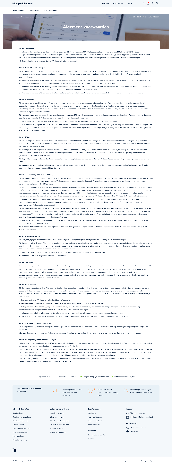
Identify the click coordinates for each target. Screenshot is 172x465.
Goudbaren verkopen (20, 421)
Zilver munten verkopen (21, 428)
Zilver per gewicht (56, 417)
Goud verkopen (18, 10)
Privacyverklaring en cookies (150, 461)
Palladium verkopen (20, 440)
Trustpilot (132, 431)
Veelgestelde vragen (95, 417)
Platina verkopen (50, 10)
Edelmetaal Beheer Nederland (139, 417)
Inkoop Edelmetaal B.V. (96, 435)
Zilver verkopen (34, 10)
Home (16, 17)
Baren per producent (58, 432)
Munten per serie (56, 428)
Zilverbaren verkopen (20, 432)
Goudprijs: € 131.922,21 (132, 17)
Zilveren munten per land (59, 424)
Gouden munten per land (59, 421)
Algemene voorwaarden (32, 17)
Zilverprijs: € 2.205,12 (151, 17)
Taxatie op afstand (95, 421)
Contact (91, 439)
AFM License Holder (136, 428)
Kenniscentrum (94, 424)
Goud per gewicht (57, 413)
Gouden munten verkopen (22, 417)
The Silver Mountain (135, 413)
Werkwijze (92, 413)
